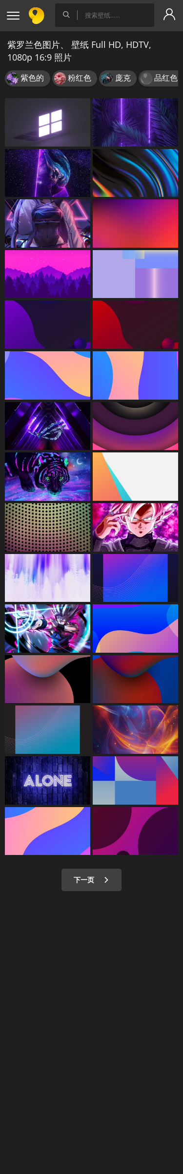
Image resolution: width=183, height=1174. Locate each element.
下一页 (91, 879)
